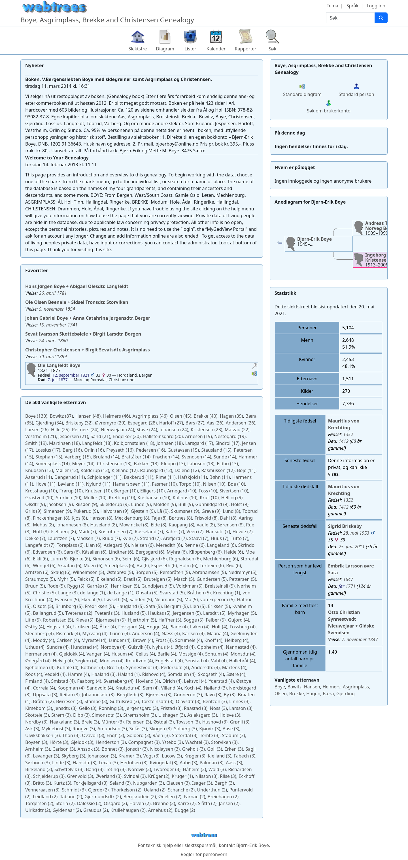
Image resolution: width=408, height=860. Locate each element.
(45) (180, 416)
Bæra (328, 693)
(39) (231, 416)
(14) (106, 457)
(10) (164, 484)
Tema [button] (332, 6)
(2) (78, 613)
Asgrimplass (356, 687)
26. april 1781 (53, 293)
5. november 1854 (57, 309)
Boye (280, 687)
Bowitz (294, 687)
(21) (40, 436)
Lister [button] (190, 49)
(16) (72, 450)
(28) (142, 423)
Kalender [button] (216, 49)
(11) (246, 470)
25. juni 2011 (352, 546)
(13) (114, 463)
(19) (198, 436)
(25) (60, 429)
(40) (206, 416)
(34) (49, 423)
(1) (92, 593)
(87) (61, 416)
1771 (351, 586)
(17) (199, 443)
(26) (215, 423)
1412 (343, 441)
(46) (116, 416)
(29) (110, 423)
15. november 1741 (58, 325)
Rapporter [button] (245, 49)
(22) (237, 429)
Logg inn (376, 6)
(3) (68, 593)
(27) (171, 423)
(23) (206, 429)
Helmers (331, 687)
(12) (67, 470)
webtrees (204, 835)
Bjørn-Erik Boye (252, 845)
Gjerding (345, 693)
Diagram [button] (165, 49)
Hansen (312, 687)
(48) (88, 416)
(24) (85, 429)
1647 (348, 579)
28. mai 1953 (356, 533)
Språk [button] (352, 6)
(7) (87, 531)
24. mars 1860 (53, 341)
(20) (127, 436)
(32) (79, 423)
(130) (36, 416)
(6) (70, 545)
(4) (238, 620)
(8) (231, 511)
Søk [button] (272, 49)
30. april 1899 (53, 356)
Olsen (281, 693)
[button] (254, 367)
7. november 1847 (360, 639)
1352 (348, 434)
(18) (64, 443)
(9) (232, 497)
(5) (88, 572)
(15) (183, 450)
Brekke (296, 693)
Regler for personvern (203, 854)
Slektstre (137, 49)
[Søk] (381, 17)
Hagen (313, 693)
